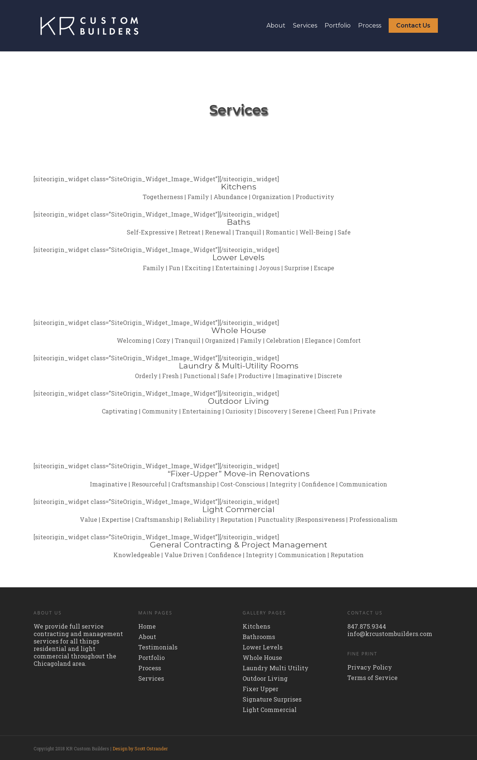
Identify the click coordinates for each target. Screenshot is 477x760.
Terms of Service (372, 677)
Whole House (262, 657)
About (275, 25)
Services (305, 25)
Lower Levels (262, 647)
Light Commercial (270, 709)
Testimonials (157, 647)
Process (369, 25)
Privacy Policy (369, 667)
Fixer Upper (260, 689)
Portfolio (338, 25)
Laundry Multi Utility (276, 668)
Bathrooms (259, 637)
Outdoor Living (265, 678)
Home (147, 626)
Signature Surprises (272, 699)
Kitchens (256, 626)
